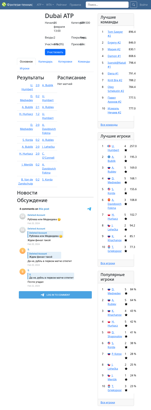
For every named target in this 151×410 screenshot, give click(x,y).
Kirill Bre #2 (115, 80)
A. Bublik (47, 85)
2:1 (38, 107)
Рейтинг (61, 5)
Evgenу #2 (114, 42)
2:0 (38, 85)
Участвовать (55, 52)
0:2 (38, 96)
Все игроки (108, 263)
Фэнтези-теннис (17, 4)
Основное (26, 61)
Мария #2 (114, 49)
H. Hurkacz (26, 114)
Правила (75, 5)
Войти (144, 5)
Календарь (46, 61)
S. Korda (28, 140)
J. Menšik (27, 164)
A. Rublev (48, 107)
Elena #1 (113, 73)
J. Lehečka (48, 147)
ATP (39, 5)
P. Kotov (117, 354)
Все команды (109, 125)
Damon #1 (114, 56)
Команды (84, 61)
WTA (49, 5)
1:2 (38, 114)
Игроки (24, 68)
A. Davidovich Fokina (49, 129)
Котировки (65, 61)
